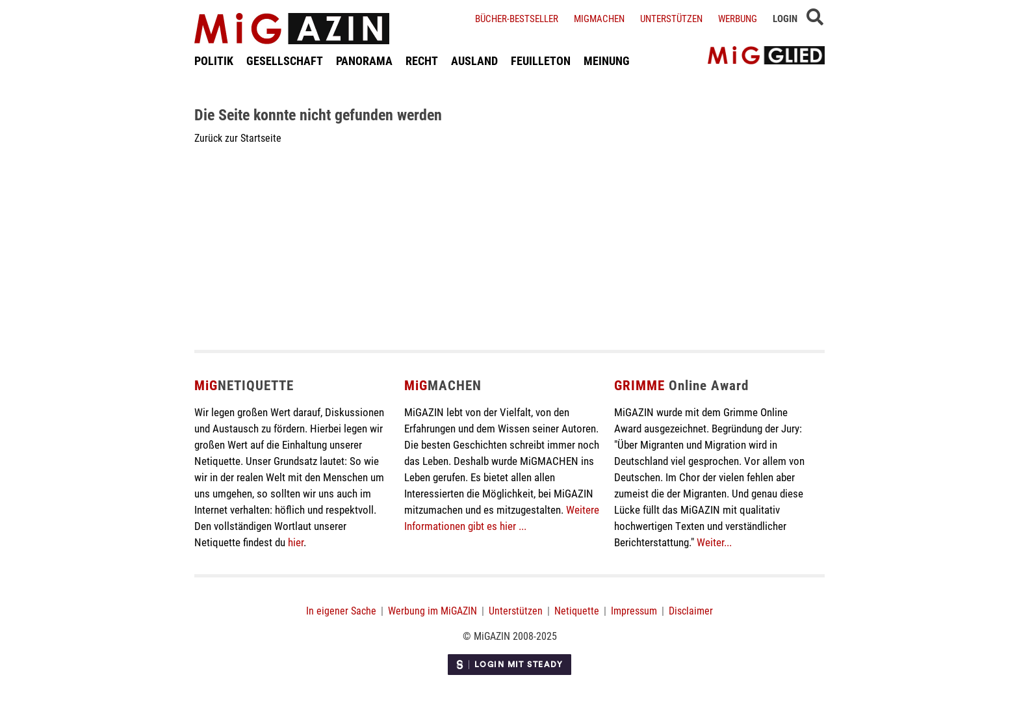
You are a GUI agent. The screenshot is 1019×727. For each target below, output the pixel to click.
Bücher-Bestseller (516, 18)
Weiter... (714, 542)
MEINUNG (607, 60)
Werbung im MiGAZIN (432, 610)
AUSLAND (474, 60)
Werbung (737, 18)
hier (295, 542)
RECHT (422, 60)
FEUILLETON (541, 60)
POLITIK (213, 60)
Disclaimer (691, 610)
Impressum (634, 610)
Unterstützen (671, 18)
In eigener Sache (341, 610)
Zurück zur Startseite (237, 137)
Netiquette (576, 610)
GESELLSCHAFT (284, 60)
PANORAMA (364, 60)
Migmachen (599, 18)
